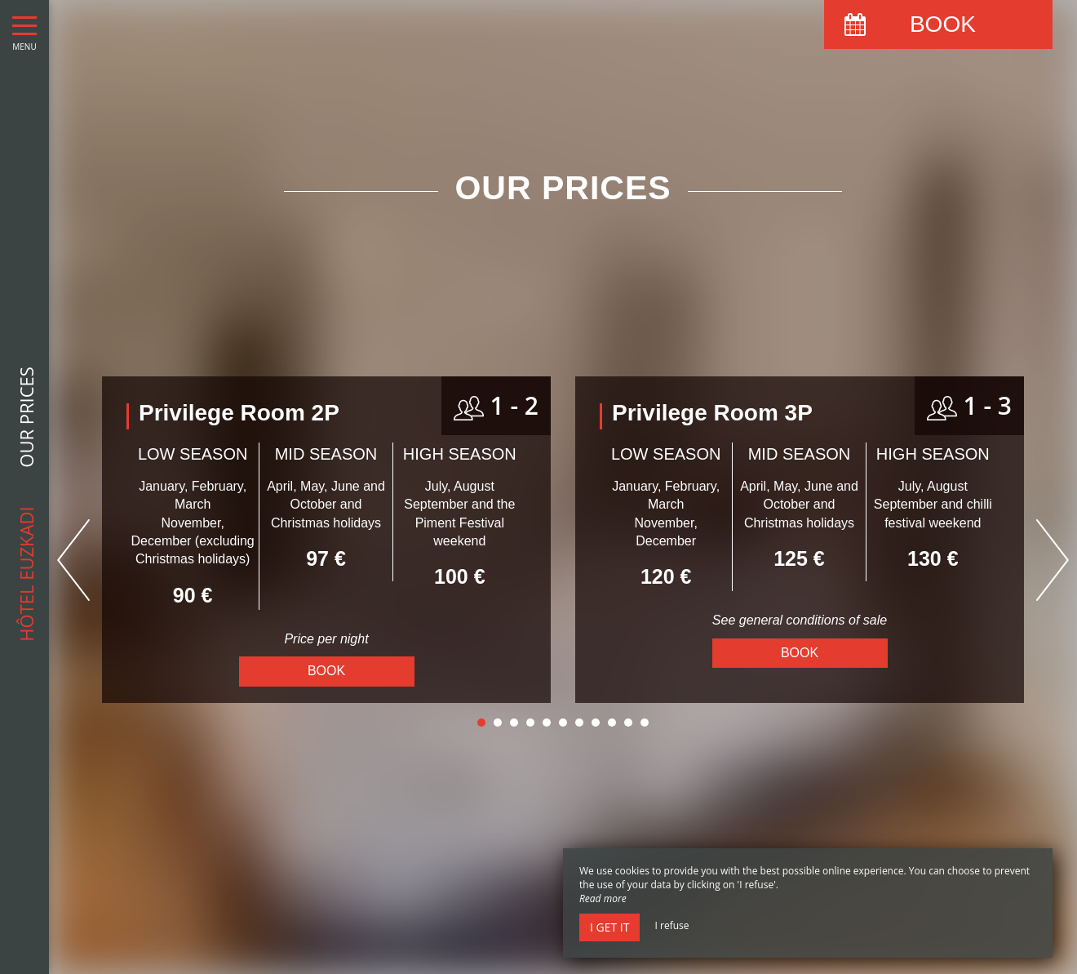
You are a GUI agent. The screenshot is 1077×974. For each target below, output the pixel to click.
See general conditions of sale (799, 620)
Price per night (326, 639)
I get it (609, 927)
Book (326, 671)
